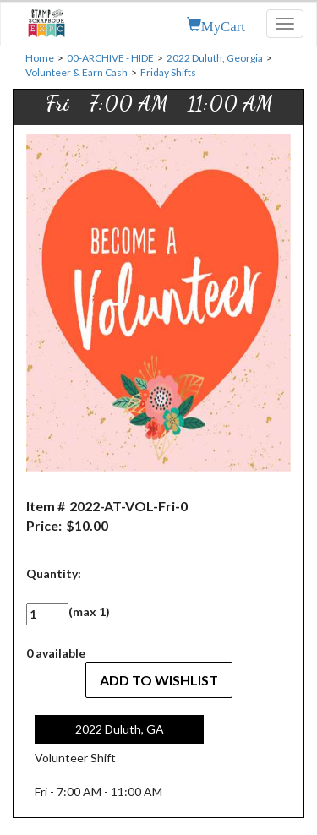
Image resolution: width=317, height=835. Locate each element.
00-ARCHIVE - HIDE (110, 58)
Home (39, 58)
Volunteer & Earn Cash (76, 72)
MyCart (223, 24)
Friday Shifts (168, 72)
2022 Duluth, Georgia (215, 58)
